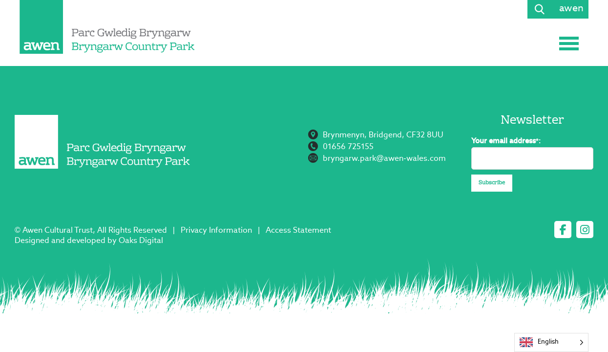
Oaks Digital (141, 241)
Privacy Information (216, 231)
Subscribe (492, 183)
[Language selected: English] (551, 342)
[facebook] (562, 229)
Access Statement (298, 231)
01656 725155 (348, 147)
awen (571, 9)
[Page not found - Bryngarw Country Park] (107, 27)
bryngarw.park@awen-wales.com (384, 159)
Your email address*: (506, 141)
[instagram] (584, 229)
